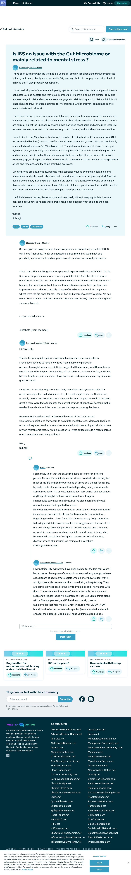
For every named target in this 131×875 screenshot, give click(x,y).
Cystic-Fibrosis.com (62, 801)
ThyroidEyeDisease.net (100, 837)
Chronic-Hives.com (61, 788)
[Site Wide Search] (26, 3)
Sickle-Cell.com (96, 814)
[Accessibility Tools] (92, 3)
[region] (65, 862)
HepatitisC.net (58, 819)
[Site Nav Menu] (14, 3)
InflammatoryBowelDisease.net (68, 837)
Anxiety (25, 227)
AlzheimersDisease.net (63, 743)
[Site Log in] (108, 3)
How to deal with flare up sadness (105, 664)
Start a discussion (118, 29)
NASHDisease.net (98, 765)
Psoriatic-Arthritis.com (100, 801)
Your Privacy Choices (68, 849)
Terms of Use (11, 709)
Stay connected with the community (32, 692)
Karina (43, 467)
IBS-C (16, 227)
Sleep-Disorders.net (99, 823)
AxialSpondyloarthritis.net (65, 761)
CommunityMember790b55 (30, 68)
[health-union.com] (20, 724)
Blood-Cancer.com (61, 770)
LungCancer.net (96, 729)
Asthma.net (57, 747)
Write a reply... (29, 626)
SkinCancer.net (96, 819)
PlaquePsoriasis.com (100, 788)
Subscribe (122, 3)
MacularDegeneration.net (102, 738)
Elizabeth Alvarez (33, 243)
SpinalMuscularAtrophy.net (103, 832)
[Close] (128, 863)
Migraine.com (95, 752)
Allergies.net (58, 738)
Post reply (65, 636)
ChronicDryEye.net (61, 783)
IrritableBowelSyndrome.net (66, 841)
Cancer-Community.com (64, 774)
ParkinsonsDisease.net (100, 783)
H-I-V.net (55, 823)
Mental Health (37, 227)
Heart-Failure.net (60, 814)
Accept (99, 870)
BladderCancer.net (61, 765)
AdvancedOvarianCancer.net (66, 734)
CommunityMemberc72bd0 (51, 563)
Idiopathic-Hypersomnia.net (66, 832)
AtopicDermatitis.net (62, 752)
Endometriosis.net (61, 805)
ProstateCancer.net (98, 796)
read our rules (62, 631)
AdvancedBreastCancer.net (66, 729)
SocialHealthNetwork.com (102, 828)
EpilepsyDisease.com (62, 810)
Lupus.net (93, 734)
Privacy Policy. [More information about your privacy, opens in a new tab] (27, 870)
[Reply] (106, 227)
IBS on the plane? (58, 663)
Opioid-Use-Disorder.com (102, 778)
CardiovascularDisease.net (65, 778)
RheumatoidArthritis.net (101, 810)
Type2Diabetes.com (99, 841)
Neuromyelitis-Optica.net (102, 770)
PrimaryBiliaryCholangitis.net (104, 792)
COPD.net (56, 796)
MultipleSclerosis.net (99, 756)
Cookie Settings (92, 849)
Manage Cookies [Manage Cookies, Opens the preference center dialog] (99, 856)
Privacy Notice (58, 706)
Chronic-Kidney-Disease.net (66, 792)
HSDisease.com (59, 828)
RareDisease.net (97, 805)
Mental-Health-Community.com (105, 747)
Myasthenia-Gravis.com (101, 761)
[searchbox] (90, 29)
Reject (99, 863)
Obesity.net (94, 774)
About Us (11, 849)
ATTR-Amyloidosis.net (63, 756)
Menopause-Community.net (103, 743)
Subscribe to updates (113, 39)
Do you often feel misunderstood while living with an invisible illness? (22, 666)
